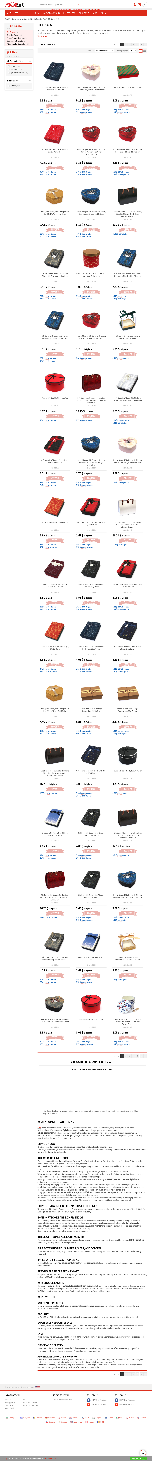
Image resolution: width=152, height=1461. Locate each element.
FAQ (24, 1400)
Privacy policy (10, 1402)
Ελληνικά (25, 1418)
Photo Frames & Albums (17, 38)
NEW (37, 13)
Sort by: (91, 51)
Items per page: (122, 51)
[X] (6, 1458)
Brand (11, 80)
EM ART (15, 86)
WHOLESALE (84, 13)
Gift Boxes (12, 32)
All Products (14, 61)
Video (103, 13)
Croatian (73, 1418)
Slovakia (141, 1418)
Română (37, 1418)
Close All (9, 28)
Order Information (30, 1402)
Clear (29, 61)
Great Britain (76, 1422)
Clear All (16, 56)
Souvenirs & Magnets (16, 41)
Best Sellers (16, 70)
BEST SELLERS (69, 13)
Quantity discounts (19, 73)
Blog (95, 13)
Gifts (39, 1127)
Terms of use (9, 1405)
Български (11, 1418)
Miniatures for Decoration (18, 44)
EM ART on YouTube (96, 1405)
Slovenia (50, 1422)
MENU (12, 13)
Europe (109, 1418)
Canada (90, 1422)
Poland (130, 1418)
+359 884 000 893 (92, 9)
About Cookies (10, 1408)
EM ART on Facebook (97, 1400)
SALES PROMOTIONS (51, 13)
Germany (50, 1418)
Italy (119, 1418)
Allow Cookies (138, 1459)
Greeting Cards (14, 35)
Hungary (97, 1418)
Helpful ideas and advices (62, 1400)
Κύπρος (62, 1422)
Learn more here (50, 1458)
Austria (62, 1418)
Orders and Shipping (30, 1405)
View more (43, 36)
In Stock (15, 66)
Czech (85, 1418)
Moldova (101, 1422)
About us (8, 1400)
